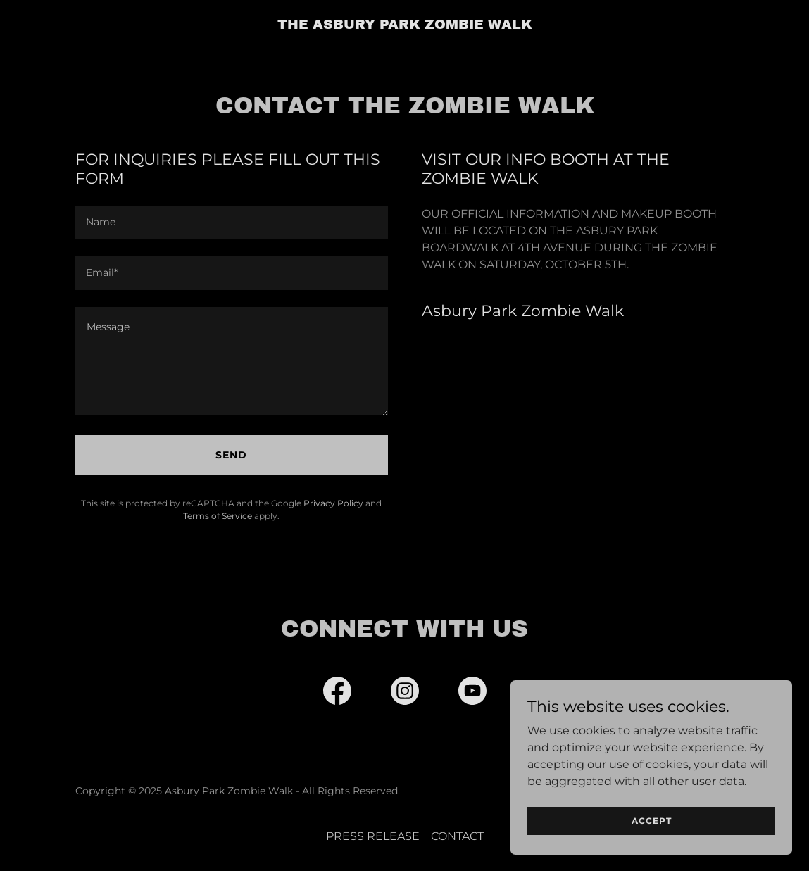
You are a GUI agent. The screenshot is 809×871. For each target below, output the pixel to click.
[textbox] (231, 222)
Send (231, 455)
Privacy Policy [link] (333, 503)
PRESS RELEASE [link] (373, 836)
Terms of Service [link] (217, 515)
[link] (404, 25)
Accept (652, 820)
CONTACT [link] (457, 836)
